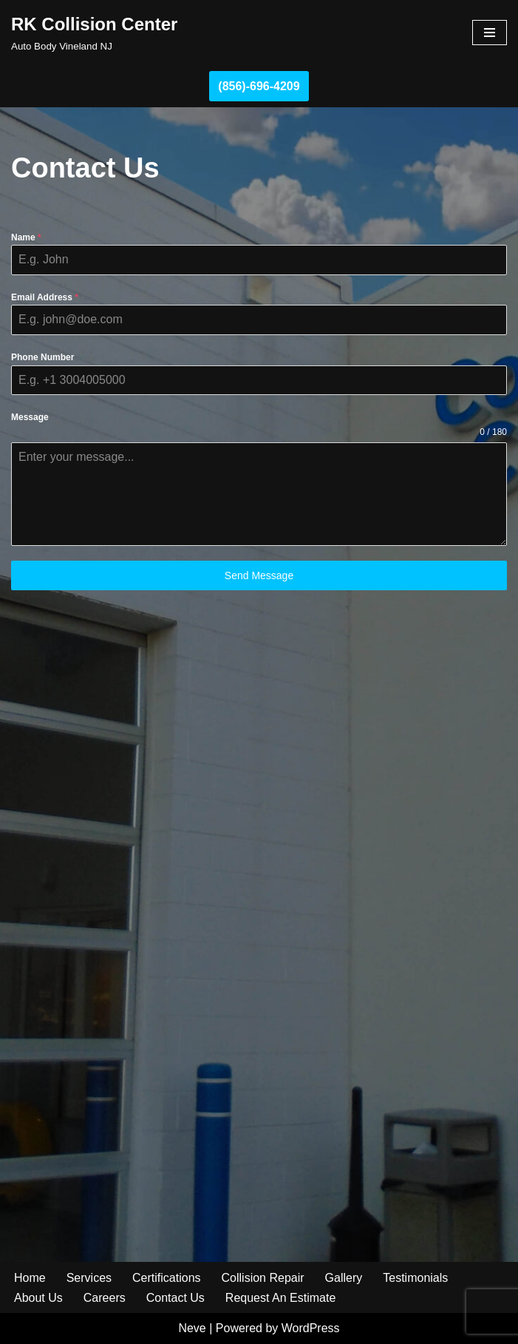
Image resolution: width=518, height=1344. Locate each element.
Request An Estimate (280, 1297)
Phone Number (42, 357)
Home (30, 1278)
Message (30, 417)
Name (26, 237)
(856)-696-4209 (258, 86)
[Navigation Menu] (489, 32)
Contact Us (175, 1297)
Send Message (259, 575)
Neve (191, 1328)
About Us (38, 1297)
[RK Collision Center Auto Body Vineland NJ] (94, 32)
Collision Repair (263, 1278)
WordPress (311, 1328)
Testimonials (415, 1278)
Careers (105, 1297)
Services (89, 1278)
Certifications (166, 1278)
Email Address (44, 297)
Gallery (344, 1278)
